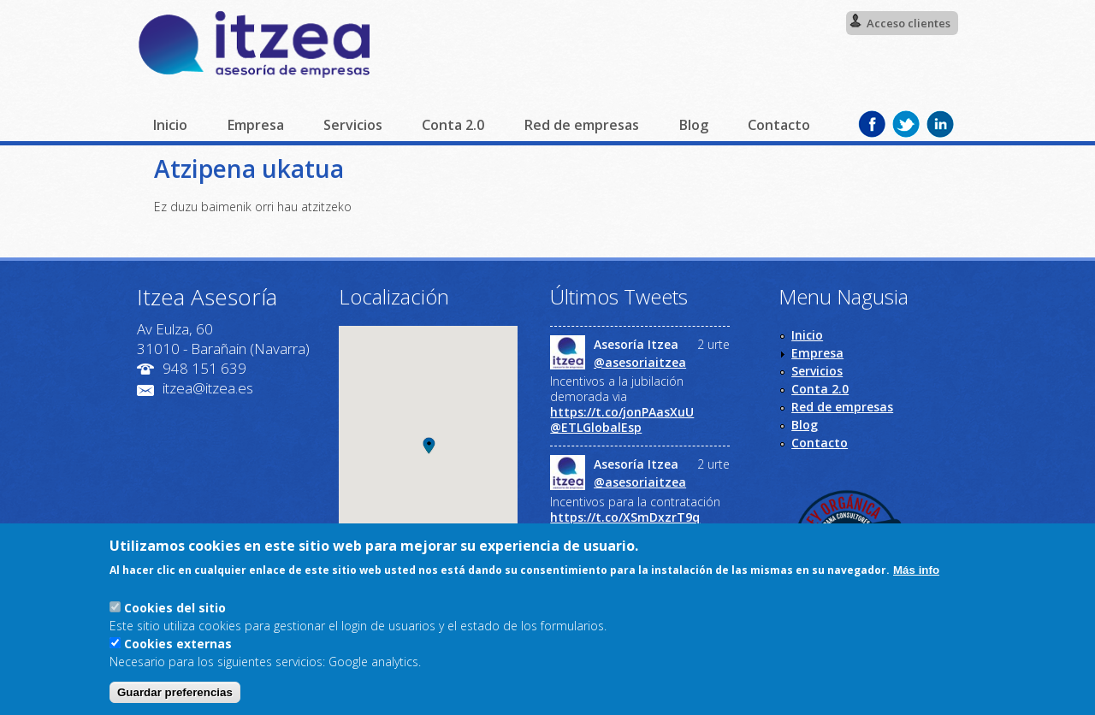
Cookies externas (178, 643)
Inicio (169, 124)
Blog (693, 124)
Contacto (779, 124)
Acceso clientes (908, 23)
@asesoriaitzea (640, 362)
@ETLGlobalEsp (596, 427)
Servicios (352, 124)
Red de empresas (581, 124)
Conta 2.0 (453, 124)
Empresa (255, 124)
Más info (916, 570)
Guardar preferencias (175, 692)
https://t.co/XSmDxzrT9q (625, 517)
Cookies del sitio (175, 608)
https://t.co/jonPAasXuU (622, 412)
